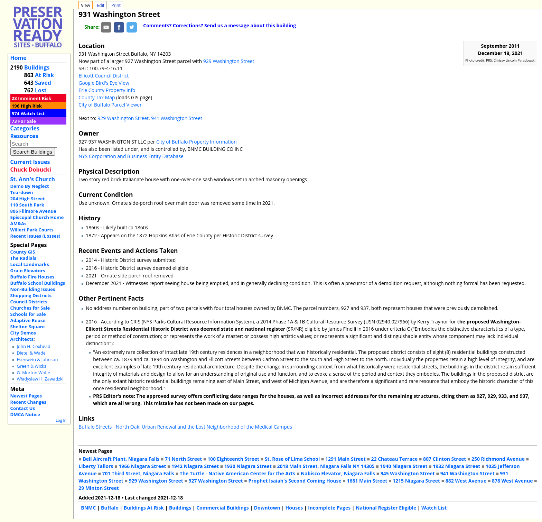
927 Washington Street (216, 480)
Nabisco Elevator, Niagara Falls (338, 473)
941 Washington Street (176, 118)
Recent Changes (28, 402)
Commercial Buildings (222, 507)
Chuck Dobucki (30, 169)
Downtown (267, 507)
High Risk (31, 106)
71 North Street (183, 459)
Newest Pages (26, 396)
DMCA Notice (25, 414)
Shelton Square (27, 326)
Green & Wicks (31, 366)
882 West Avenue (466, 480)
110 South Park (27, 205)
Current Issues (30, 162)
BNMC (88, 507)
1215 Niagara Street (416, 480)
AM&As (18, 223)
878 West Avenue (512, 480)
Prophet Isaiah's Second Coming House (294, 480)
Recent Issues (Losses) (35, 236)
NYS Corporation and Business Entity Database (131, 156)
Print (116, 5)
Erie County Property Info (106, 90)
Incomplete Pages (329, 507)
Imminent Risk (34, 98)
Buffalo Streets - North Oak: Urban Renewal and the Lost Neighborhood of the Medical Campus (185, 426)
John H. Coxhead (33, 346)
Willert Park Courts (32, 230)
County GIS (22, 252)
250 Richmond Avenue (498, 459)
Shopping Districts (31, 295)
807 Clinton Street (444, 459)
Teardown (21, 192)
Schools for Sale (28, 314)
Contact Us (22, 408)
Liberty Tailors (95, 466)
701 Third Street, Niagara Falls (138, 473)
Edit (100, 5)
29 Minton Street (98, 488)
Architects (22, 339)
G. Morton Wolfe (33, 373)
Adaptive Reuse (28, 320)
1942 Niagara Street (195, 466)
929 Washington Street (228, 61)
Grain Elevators (27, 270)
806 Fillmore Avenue (33, 211)
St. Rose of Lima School (292, 459)
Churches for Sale (30, 308)
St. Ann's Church (32, 179)
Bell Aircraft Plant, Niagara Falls (121, 459)
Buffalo (110, 507)
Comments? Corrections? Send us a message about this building (219, 25)
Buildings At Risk (144, 507)
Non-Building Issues (32, 289)
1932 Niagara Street (456, 466)
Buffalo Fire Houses (32, 277)
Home (18, 58)
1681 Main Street (367, 480)
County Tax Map (96, 97)
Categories (24, 128)
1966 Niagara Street (142, 466)
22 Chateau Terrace (394, 459)
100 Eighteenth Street (233, 459)
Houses (294, 507)
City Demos (23, 333)
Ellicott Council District (103, 75)
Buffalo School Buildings (37, 283)
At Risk (44, 75)
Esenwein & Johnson (37, 360)
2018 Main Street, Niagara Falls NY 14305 (326, 466)
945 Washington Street (408, 473)
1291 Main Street (345, 459)
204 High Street (27, 198)
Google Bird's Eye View (103, 83)
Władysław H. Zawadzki (40, 379)
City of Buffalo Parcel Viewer (110, 104)
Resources (24, 136)
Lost (41, 90)
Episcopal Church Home (37, 217)
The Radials (23, 258)
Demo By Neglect (29, 186)
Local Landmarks (29, 264)
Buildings (36, 67)
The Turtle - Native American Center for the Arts (237, 473)
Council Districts (28, 302)
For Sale (27, 121)
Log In (61, 420)
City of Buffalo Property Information (196, 141)
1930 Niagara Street (248, 466)
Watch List (33, 113)
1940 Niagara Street (403, 466)
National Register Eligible (386, 507)
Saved (43, 82)
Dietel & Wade (31, 353)
